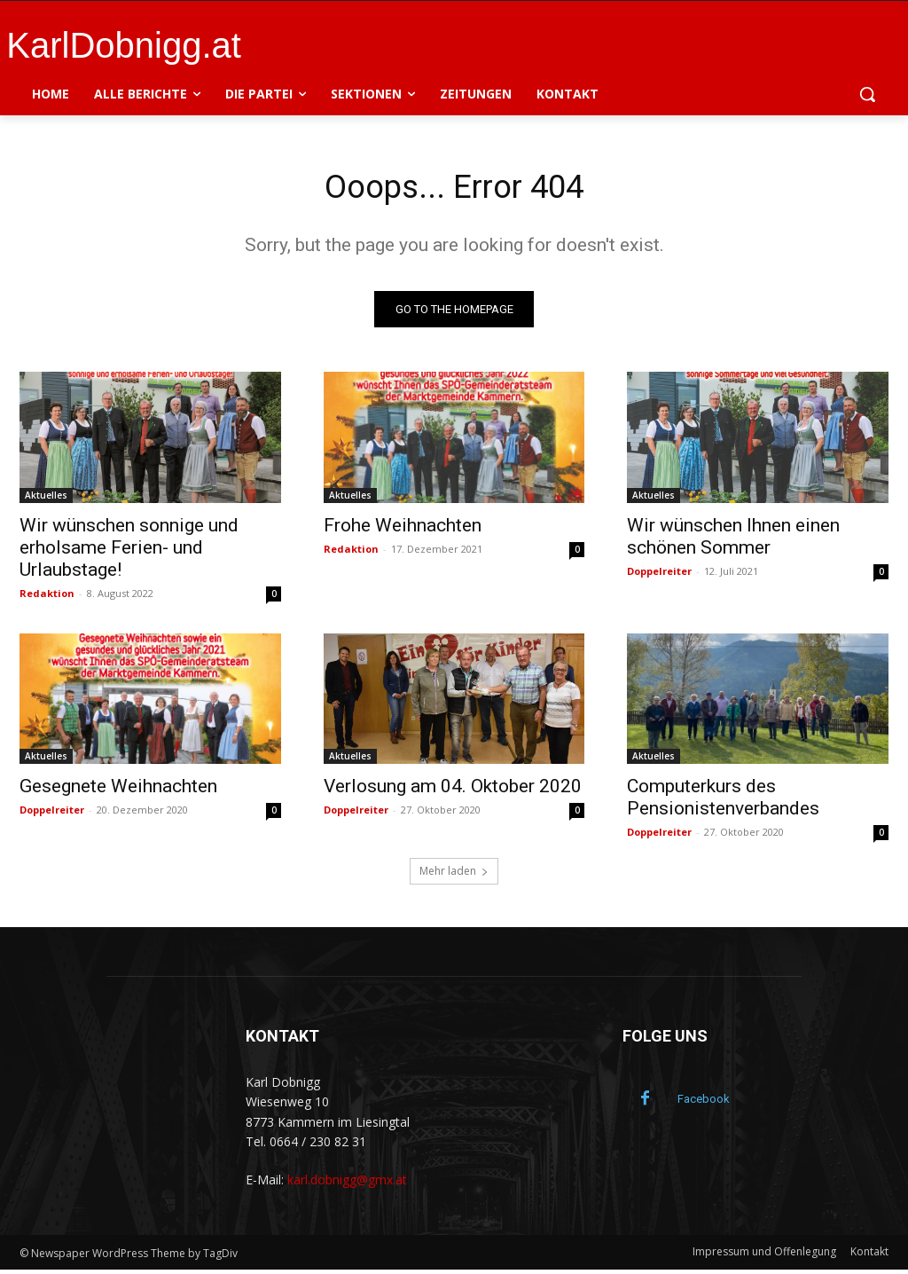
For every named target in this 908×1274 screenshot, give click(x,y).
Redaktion (47, 596)
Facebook (703, 1103)
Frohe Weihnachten (402, 528)
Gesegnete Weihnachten (118, 790)
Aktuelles (46, 498)
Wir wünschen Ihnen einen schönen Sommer (733, 540)
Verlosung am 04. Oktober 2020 (453, 790)
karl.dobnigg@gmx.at (347, 1184)
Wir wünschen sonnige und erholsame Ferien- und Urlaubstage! (129, 551)
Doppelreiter (659, 574)
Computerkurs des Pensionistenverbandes (723, 801)
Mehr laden (454, 875)
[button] (867, 94)
